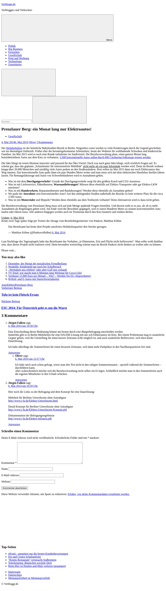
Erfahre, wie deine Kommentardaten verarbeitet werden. (99, 498)
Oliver (32, 142)
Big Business (15, 49)
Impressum (14, 576)
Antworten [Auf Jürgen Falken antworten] (14, 352)
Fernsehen (14, 52)
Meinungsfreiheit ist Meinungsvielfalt (29, 582)
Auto (4, 284)
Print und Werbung (18, 58)
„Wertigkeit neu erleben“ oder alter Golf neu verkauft (37, 269)
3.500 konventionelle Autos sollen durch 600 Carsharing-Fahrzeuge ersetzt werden (105, 157)
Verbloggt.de (8, 4)
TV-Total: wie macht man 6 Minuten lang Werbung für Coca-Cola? (45, 272)
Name (4, 473)
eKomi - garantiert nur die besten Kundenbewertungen (38, 557)
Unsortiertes (15, 64)
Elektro (11, 284)
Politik (12, 45)
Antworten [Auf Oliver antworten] (21, 379)
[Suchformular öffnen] (28, 82)
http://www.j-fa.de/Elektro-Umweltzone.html (33, 400)
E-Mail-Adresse (10, 479)
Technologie (15, 61)
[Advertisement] (27, 524)
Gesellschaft (15, 55)
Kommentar (8, 467)
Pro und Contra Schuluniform (24, 560)
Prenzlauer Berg (24, 284)
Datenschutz (15, 579)
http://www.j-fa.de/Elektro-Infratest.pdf (30, 418)
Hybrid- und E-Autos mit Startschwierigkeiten (33, 279)
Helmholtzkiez (14, 148)
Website (5, 485)
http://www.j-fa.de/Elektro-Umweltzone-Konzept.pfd (37, 409)
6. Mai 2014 (58, 232)
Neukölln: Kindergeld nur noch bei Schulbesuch (34, 266)
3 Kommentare (44, 142)
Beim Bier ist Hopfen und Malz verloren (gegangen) (37, 570)
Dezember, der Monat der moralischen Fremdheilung (37, 263)
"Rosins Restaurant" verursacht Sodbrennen (32, 564)
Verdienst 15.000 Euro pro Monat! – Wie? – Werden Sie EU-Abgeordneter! (49, 275)
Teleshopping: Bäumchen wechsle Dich (30, 567)
